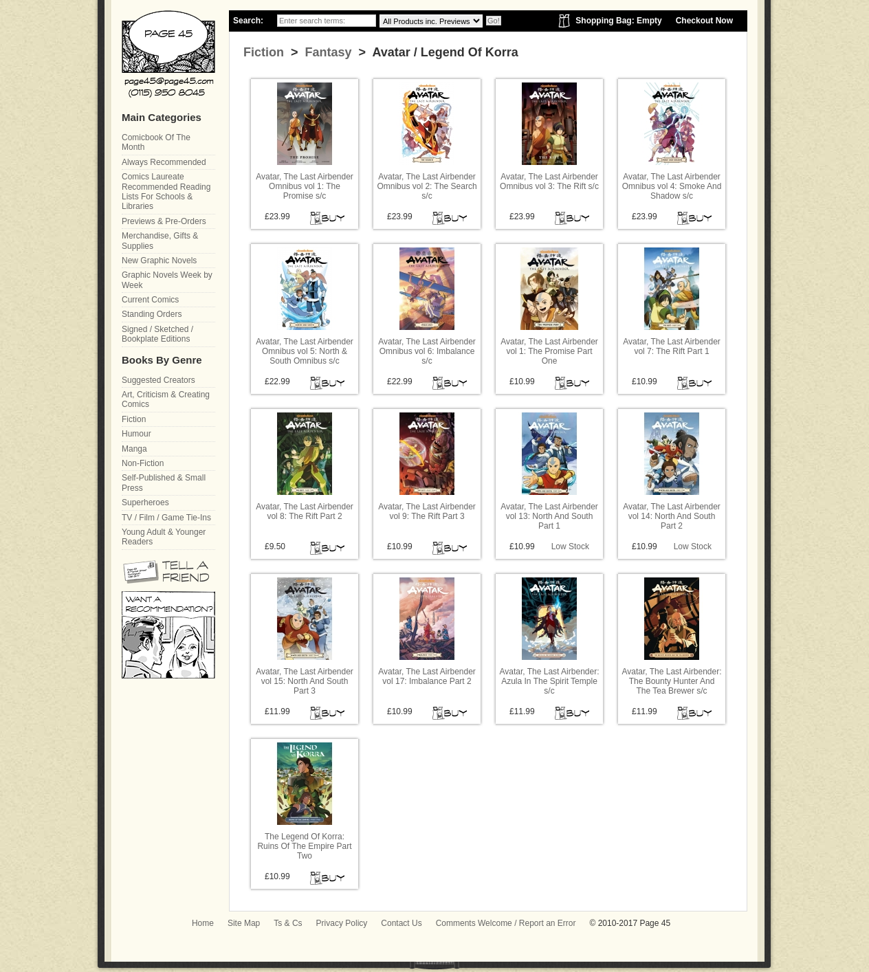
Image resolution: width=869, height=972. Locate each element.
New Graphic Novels (159, 260)
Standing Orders (152, 314)
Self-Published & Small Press (164, 482)
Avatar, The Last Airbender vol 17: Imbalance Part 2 (427, 676)
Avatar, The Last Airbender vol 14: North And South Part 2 (671, 516)
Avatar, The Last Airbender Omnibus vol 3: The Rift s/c (549, 181)
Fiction (263, 52)
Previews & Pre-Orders (164, 221)
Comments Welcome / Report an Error (506, 923)
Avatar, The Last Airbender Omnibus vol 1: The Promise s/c (304, 186)
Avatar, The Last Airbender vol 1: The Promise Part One (549, 351)
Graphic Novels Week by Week (167, 279)
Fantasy (327, 52)
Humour (136, 434)
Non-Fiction (143, 463)
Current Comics (150, 300)
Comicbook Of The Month (156, 142)
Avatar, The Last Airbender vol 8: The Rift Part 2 (304, 511)
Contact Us (401, 923)
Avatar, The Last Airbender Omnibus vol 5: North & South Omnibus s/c (304, 351)
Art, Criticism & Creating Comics (166, 399)
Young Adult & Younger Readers (164, 536)
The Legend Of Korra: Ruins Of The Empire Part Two (304, 846)
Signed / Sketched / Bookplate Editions (157, 334)
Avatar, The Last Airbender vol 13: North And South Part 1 (549, 516)
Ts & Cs (288, 923)
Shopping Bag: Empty (618, 20)
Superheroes (145, 502)
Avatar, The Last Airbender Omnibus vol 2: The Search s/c (426, 186)
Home (203, 923)
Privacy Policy (342, 923)
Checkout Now (704, 20)
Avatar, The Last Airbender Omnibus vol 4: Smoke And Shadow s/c (672, 186)
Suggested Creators (158, 380)
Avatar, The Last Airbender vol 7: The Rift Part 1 (671, 346)
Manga (134, 449)
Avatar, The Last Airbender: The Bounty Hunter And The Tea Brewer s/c (672, 681)
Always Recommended (164, 162)
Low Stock (570, 546)
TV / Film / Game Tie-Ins (166, 517)
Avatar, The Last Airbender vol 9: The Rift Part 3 (427, 511)
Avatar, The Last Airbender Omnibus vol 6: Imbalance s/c (427, 351)
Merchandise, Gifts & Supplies (160, 240)
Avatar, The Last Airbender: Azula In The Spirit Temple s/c (550, 681)
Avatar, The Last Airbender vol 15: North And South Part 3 (304, 681)
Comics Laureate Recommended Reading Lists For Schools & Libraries (166, 191)
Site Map (244, 923)
